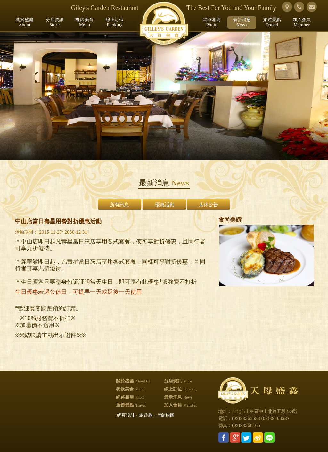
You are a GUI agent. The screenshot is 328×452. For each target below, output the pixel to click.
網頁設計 (126, 415)
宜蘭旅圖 (166, 415)
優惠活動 (164, 204)
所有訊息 (119, 204)
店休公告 (208, 204)
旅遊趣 (145, 415)
